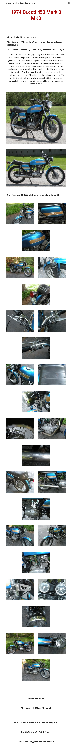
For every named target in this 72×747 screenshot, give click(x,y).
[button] (3, 3)
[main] (36, 16)
